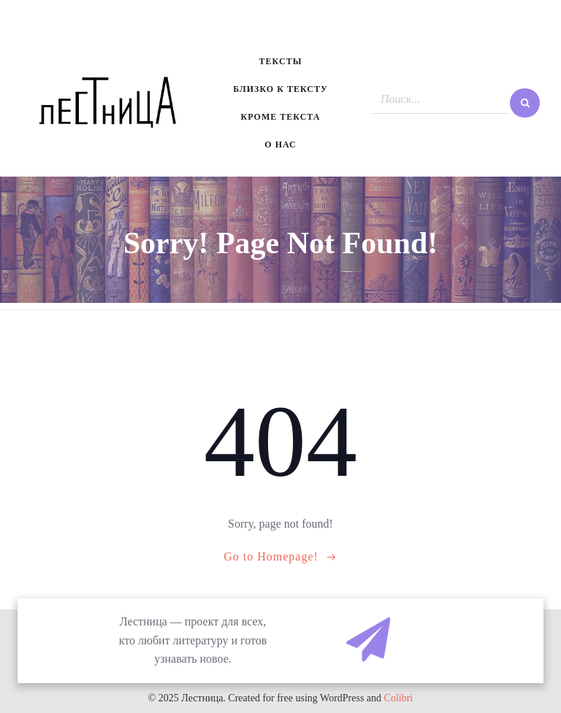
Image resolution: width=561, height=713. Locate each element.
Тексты (280, 61)
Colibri (398, 698)
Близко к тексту (280, 89)
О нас (280, 144)
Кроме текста (281, 117)
